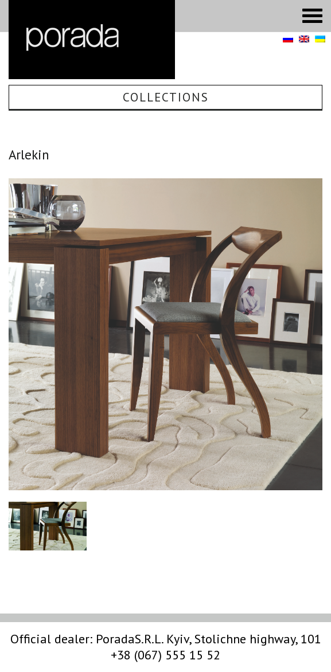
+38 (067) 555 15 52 (165, 655)
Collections (166, 97)
